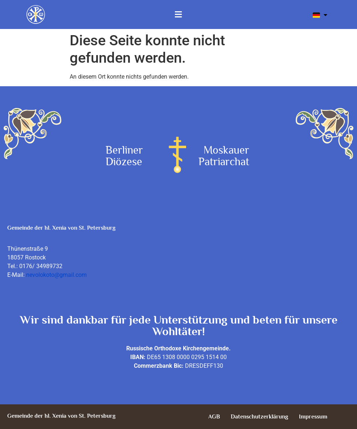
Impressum (313, 416)
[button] (178, 14)
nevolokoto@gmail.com (56, 274)
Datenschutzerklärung (259, 416)
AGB (214, 416)
